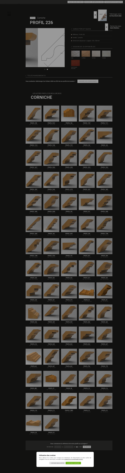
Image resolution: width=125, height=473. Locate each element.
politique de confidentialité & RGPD (73, 459)
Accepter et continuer (73, 463)
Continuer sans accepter (57, 463)
